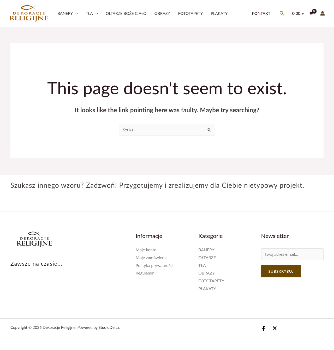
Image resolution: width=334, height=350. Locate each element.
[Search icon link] (282, 13)
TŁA (92, 13)
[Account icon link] (322, 13)
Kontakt (261, 13)
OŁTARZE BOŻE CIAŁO (126, 13)
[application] (75, 13)
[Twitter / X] (274, 328)
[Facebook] (263, 328)
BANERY (67, 13)
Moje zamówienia (152, 257)
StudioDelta (109, 327)
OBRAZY (162, 13)
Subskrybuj (281, 271)
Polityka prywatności (155, 265)
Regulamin (145, 272)
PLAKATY (219, 13)
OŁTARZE (207, 257)
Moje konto (146, 249)
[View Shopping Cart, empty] (302, 13)
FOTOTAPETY (190, 13)
